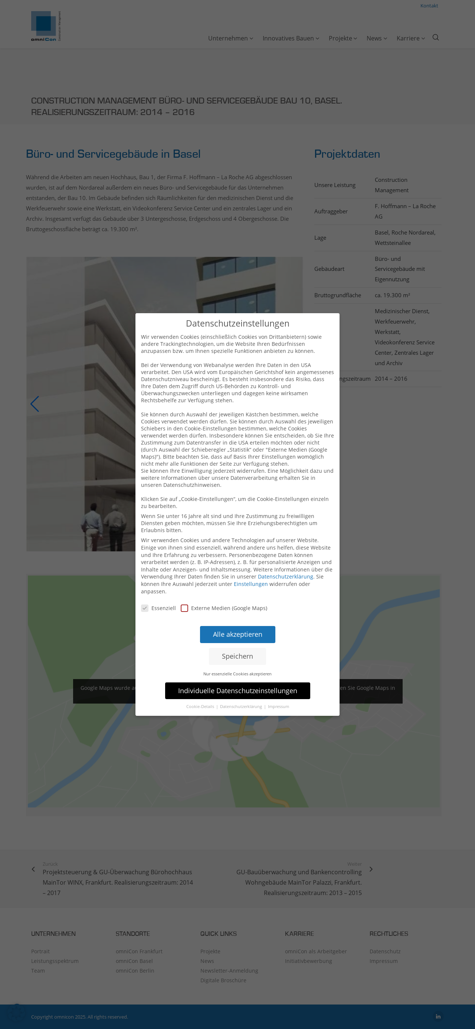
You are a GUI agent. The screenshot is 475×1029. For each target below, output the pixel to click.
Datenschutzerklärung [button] (241, 693)
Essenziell (158, 594)
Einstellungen (251, 570)
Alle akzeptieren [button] (237, 620)
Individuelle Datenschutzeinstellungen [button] (237, 676)
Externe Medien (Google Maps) (224, 594)
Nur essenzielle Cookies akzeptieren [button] (237, 660)
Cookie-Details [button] (200, 693)
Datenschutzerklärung (285, 562)
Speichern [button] (237, 642)
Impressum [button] (278, 693)
